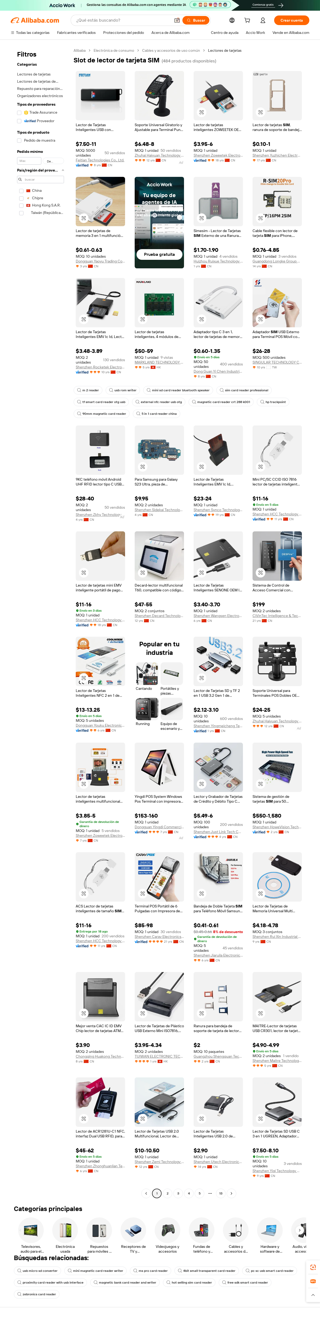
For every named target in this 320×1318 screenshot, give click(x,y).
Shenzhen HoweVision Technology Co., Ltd (277, 827)
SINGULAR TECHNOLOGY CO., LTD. (277, 362)
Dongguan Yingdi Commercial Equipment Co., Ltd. (159, 827)
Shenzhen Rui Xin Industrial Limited (277, 936)
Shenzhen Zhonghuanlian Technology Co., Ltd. (100, 1166)
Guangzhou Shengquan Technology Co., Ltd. (218, 1056)
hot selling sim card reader (189, 1282)
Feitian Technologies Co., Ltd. (100, 160)
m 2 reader (88, 390)
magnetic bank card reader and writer (125, 1282)
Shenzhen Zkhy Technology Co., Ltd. (100, 514)
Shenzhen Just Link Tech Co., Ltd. (218, 832)
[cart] (248, 21)
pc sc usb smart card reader (270, 1271)
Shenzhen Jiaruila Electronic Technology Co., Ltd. (218, 955)
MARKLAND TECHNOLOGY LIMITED (159, 362)
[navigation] (40, 622)
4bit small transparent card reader (206, 1271)
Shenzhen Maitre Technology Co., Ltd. (277, 1060)
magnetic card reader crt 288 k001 (221, 402)
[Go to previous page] (146, 1193)
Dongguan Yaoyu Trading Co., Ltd (100, 261)
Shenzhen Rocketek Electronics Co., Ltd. (100, 367)
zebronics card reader (36, 1294)
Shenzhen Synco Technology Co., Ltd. (218, 510)
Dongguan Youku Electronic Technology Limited (100, 725)
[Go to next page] (231, 1193)
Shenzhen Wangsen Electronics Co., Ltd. (218, 616)
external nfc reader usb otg (158, 402)
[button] (177, 20)
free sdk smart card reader (245, 1282)
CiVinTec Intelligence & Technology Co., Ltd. (277, 616)
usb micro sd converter (37, 1271)
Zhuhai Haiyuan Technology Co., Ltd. (159, 155)
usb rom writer (123, 390)
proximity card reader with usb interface (50, 1282)
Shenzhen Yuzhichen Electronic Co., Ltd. (277, 155)
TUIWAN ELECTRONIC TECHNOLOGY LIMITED (159, 1056)
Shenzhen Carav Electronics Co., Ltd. (159, 936)
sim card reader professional (244, 390)
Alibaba (80, 50)
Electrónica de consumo (114, 50)
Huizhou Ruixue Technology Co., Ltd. (218, 261)
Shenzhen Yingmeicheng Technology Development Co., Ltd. (218, 726)
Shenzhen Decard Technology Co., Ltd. (159, 616)
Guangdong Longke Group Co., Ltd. (277, 261)
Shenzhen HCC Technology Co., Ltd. (277, 514)
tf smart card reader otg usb (101, 402)
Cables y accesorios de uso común (171, 50)
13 (220, 1193)
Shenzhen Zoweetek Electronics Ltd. (218, 155)
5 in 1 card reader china (156, 414)
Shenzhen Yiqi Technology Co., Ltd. (277, 1171)
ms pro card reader (150, 1271)
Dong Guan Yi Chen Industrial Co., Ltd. (218, 371)
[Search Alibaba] (123, 20)
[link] (313, 1267)
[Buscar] (195, 20)
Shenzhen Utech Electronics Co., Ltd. (218, 1162)
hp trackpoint (273, 402)
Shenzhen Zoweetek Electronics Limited (100, 835)
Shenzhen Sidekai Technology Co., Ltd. (159, 510)
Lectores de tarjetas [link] (225, 50)
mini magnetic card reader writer (95, 1271)
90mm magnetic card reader (101, 414)
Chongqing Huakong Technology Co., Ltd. (100, 1056)
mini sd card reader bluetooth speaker (178, 390)
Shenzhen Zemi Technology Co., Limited (159, 1162)
